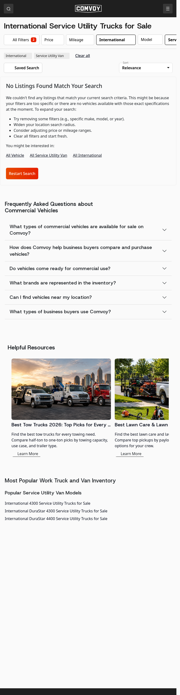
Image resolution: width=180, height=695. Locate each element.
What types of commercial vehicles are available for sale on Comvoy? (76, 229)
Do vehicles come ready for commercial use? (60, 268)
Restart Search (22, 173)
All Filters (21, 39)
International (18, 55)
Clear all (82, 55)
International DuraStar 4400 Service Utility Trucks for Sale (56, 518)
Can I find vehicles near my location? (51, 297)
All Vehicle (15, 155)
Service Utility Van (52, 55)
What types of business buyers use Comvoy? (60, 311)
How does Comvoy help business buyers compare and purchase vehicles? (81, 250)
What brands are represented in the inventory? (63, 283)
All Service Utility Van (48, 155)
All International (87, 155)
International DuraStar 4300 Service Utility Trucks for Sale (56, 511)
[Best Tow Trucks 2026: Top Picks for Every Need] (61, 408)
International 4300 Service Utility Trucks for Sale (47, 503)
